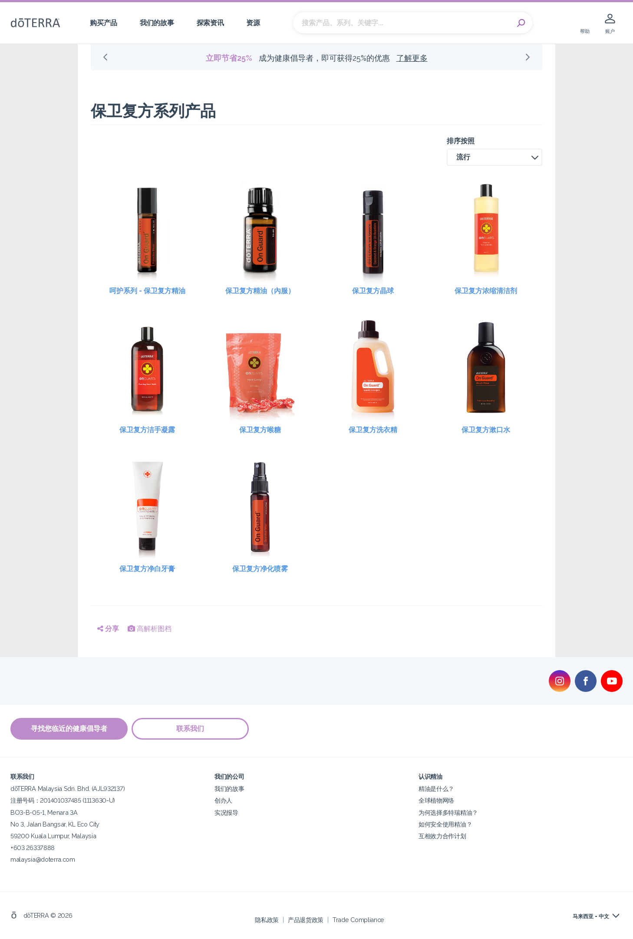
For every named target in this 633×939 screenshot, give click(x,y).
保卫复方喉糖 (260, 430)
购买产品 (103, 23)
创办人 (223, 800)
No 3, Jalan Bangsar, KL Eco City (54, 823)
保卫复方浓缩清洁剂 (486, 291)
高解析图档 (149, 629)
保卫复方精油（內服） (260, 291)
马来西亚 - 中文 (591, 916)
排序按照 (461, 141)
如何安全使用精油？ (445, 823)
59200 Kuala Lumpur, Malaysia (53, 835)
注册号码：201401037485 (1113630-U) (62, 800)
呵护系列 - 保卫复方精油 (147, 291)
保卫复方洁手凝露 (147, 430)
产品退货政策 (305, 919)
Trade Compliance (358, 919)
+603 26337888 (32, 847)
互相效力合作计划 (442, 835)
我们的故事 (157, 23)
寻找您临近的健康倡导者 (69, 728)
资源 (253, 23)
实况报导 (226, 812)
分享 (108, 629)
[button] (494, 157)
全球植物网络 (436, 800)
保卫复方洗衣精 (373, 430)
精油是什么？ (436, 788)
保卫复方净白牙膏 (147, 569)
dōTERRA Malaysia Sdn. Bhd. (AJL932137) (67, 788)
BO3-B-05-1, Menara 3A (44, 812)
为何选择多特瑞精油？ (448, 812)
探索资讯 (210, 23)
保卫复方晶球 (373, 291)
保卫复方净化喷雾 (260, 569)
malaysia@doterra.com (42, 859)
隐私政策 (267, 919)
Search (521, 23)
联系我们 (190, 728)
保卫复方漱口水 (486, 430)
